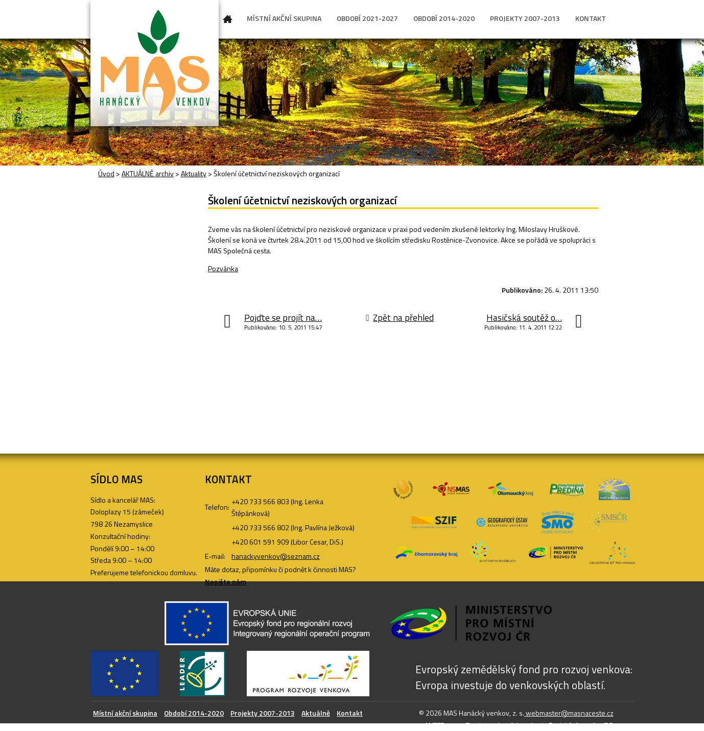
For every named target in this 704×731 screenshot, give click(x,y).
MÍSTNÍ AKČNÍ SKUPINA (284, 18)
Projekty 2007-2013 (262, 713)
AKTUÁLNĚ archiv (148, 173)
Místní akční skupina (125, 713)
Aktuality (193, 173)
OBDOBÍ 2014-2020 (444, 18)
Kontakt (350, 713)
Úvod (228, 21)
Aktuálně (315, 713)
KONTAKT (590, 18)
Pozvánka (223, 268)
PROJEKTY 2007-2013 (525, 18)
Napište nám (225, 581)
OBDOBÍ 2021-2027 (367, 18)
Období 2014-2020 (194, 713)
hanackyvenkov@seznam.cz (275, 556)
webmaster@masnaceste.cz (569, 713)
